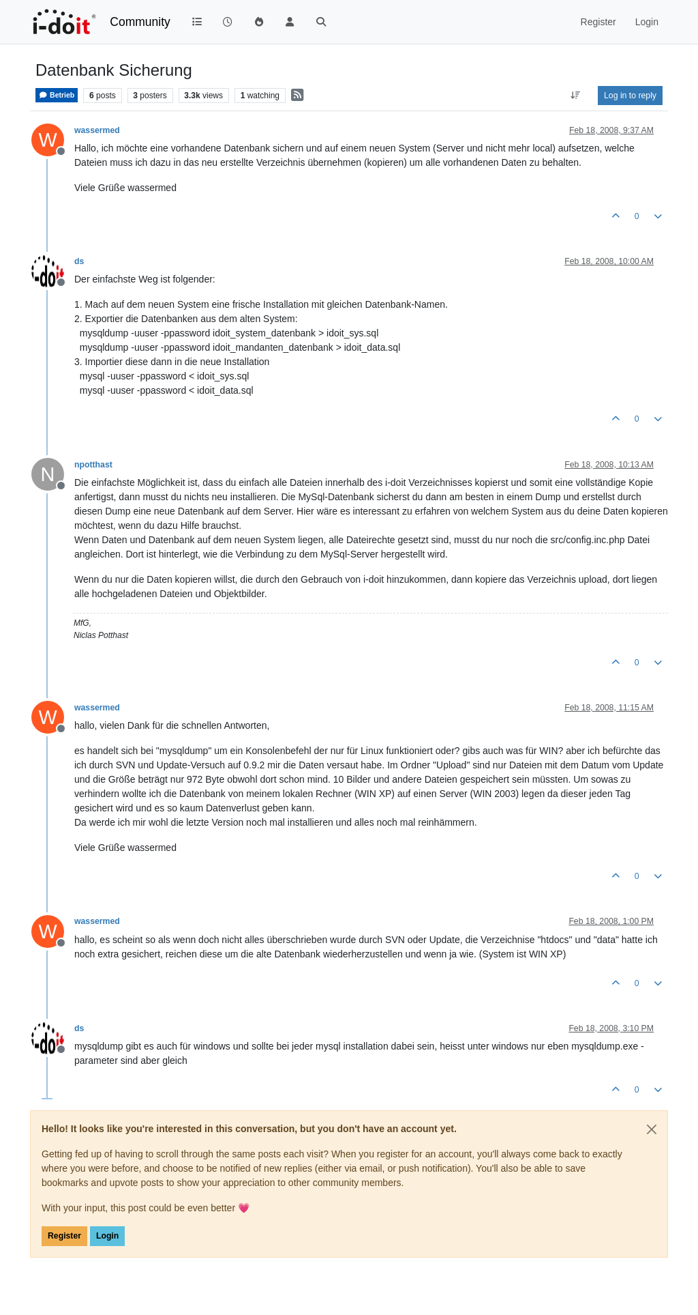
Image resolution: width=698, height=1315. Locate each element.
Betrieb (56, 95)
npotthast (93, 464)
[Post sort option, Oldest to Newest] (575, 95)
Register (64, 1236)
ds (79, 261)
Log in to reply (630, 95)
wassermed (97, 130)
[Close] (651, 1129)
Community (140, 22)
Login (107, 1236)
